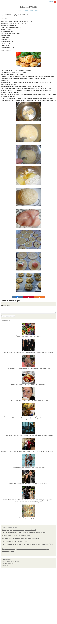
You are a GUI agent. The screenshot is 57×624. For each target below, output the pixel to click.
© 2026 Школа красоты (7, 559)
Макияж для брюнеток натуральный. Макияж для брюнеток (20, 538)
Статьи (26, 10)
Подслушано (34, 10)
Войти (51, 1)
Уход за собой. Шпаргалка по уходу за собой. (16, 535)
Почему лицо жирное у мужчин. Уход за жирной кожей (19, 530)
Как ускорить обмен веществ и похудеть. (14, 541)
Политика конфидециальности (8, 563)
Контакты (4, 561)
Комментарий (6, 305)
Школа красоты (28, 7)
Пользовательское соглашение (13, 561)
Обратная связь (6, 565)
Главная (20, 10)
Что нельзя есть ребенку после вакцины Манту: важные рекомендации (24, 532)
